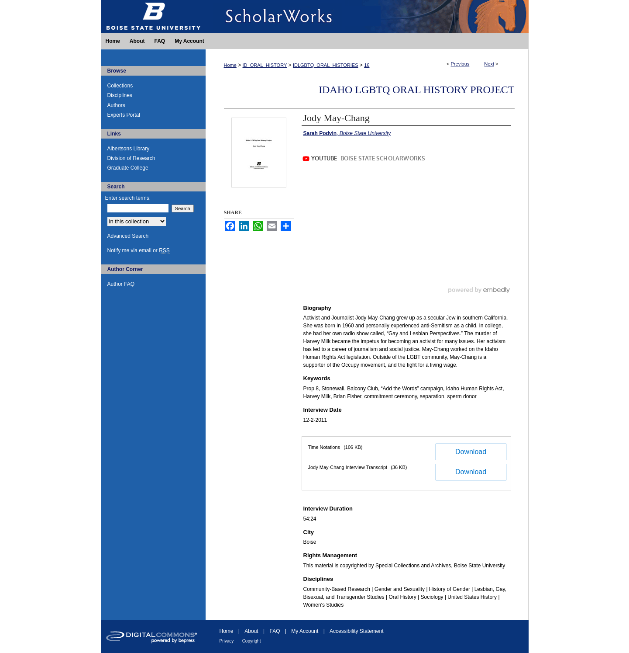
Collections (120, 86)
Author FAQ (121, 284)
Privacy (227, 641)
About (251, 631)
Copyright (251, 641)
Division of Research (131, 158)
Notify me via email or (138, 250)
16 (366, 65)
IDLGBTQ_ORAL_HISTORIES (325, 65)
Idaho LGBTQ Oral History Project (416, 89)
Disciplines (119, 95)
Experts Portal (123, 115)
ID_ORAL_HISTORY (265, 65)
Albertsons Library (128, 149)
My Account (304, 631)
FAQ (274, 631)
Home (230, 65)
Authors (116, 105)
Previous (460, 63)
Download (470, 451)
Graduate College (127, 168)
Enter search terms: (128, 198)
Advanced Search (128, 236)
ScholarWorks (367, 16)
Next (489, 63)
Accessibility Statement (356, 631)
